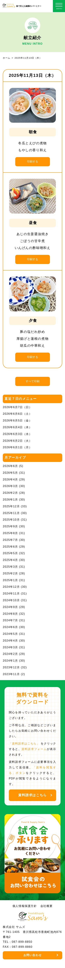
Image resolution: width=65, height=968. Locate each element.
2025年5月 (10, 553)
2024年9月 (10, 607)
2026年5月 (10, 472)
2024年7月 (10, 620)
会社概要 (46, 906)
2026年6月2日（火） (17, 440)
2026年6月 (10, 466)
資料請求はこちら (32, 795)
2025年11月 (11, 513)
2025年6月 (10, 546)
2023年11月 (11, 674)
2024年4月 (10, 640)
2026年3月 (10, 486)
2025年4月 (10, 559)
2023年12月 (11, 667)
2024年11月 (11, 593)
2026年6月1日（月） (17, 447)
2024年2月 (10, 653)
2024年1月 (10, 660)
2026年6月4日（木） (17, 427)
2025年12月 (11, 506)
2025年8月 (10, 533)
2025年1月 (10, 580)
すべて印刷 (33, 381)
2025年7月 (10, 539)
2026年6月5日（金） (17, 420)
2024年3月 (10, 647)
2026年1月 (10, 499)
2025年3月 (10, 566)
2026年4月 (10, 479)
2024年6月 (10, 627)
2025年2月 (10, 573)
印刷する (32, 161)
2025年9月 (10, 526)
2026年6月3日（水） (17, 434)
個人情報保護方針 (24, 906)
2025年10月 (11, 519)
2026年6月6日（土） (17, 413)
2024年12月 (11, 586)
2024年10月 (11, 600)
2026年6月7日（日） (17, 407)
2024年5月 (10, 633)
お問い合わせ (32, 955)
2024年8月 (10, 613)
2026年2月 (10, 492)
